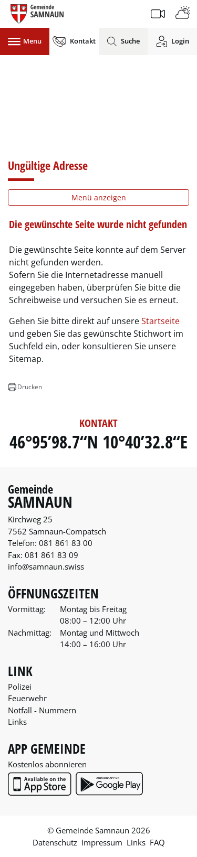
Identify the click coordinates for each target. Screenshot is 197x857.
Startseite (160, 321)
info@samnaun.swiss (46, 566)
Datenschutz (55, 842)
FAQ (157, 842)
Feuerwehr (27, 698)
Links (17, 721)
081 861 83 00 (65, 543)
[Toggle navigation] (24, 41)
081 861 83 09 (51, 555)
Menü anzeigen (98, 197)
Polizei (20, 686)
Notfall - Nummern (42, 710)
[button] (25, 387)
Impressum (101, 842)
